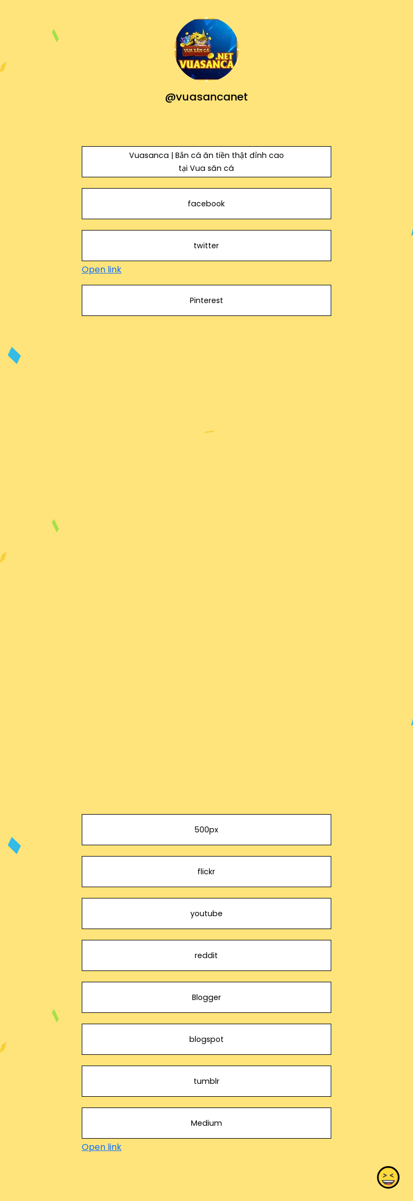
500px (206, 829)
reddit (206, 955)
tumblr (206, 1081)
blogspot (206, 1039)
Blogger (206, 997)
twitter (206, 245)
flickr (206, 871)
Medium (206, 1123)
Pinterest (206, 300)
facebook (206, 203)
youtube (206, 913)
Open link (102, 269)
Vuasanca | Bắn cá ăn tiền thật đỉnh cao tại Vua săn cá (206, 162)
